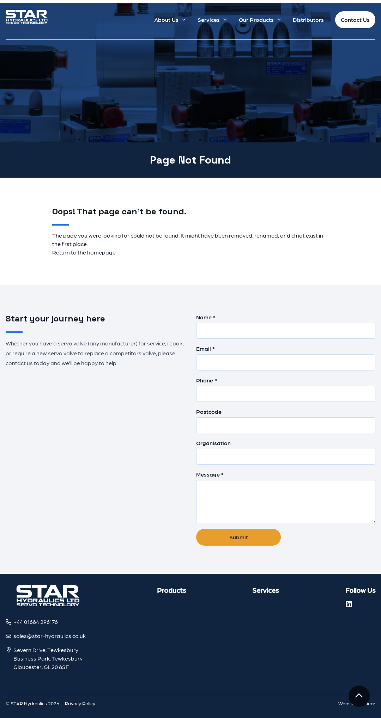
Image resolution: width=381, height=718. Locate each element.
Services (209, 19)
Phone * (285, 389)
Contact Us (355, 19)
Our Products (256, 19)
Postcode (285, 420)
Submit (238, 537)
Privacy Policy (80, 703)
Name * (285, 326)
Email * (285, 357)
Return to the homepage (84, 252)
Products (171, 590)
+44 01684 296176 (35, 621)
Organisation (285, 452)
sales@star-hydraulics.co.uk (49, 635)
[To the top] (359, 696)
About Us (166, 19)
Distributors (308, 19)
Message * (285, 497)
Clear (369, 703)
